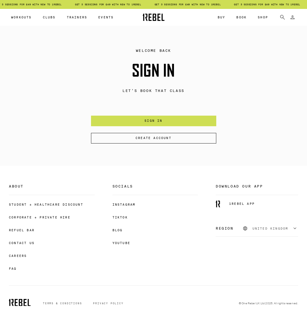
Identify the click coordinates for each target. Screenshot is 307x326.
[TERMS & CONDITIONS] (62, 303)
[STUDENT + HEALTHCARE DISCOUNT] (46, 204)
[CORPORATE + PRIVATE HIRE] (39, 217)
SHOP (263, 17)
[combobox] (270, 228)
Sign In (153, 120)
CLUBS (49, 17)
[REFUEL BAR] (22, 229)
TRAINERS (77, 17)
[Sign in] (292, 17)
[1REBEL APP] (235, 204)
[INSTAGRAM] (124, 204)
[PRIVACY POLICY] (108, 303)
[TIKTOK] (120, 217)
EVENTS (106, 17)
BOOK (241, 17)
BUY (221, 17)
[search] (282, 17)
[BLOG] (117, 229)
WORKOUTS (21, 17)
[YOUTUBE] (121, 242)
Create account (153, 138)
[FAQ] (13, 268)
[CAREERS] (18, 255)
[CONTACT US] (22, 242)
